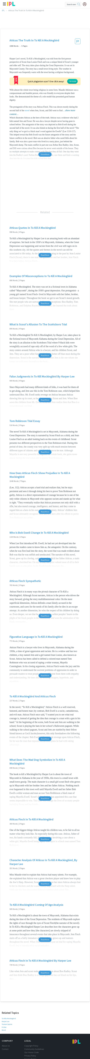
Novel (4, 1016)
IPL (3, 11)
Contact (5, 1035)
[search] (78, 4)
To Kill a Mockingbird (9, 1004)
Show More (45, 140)
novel (27, 96)
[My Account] (85, 4)
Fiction (4, 1013)
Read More (45, 241)
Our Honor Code (31, 1038)
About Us (6, 1031)
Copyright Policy (31, 1031)
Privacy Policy (30, 1041)
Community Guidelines (34, 1035)
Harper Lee (5, 1007)
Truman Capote (7, 1010)
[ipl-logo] (11, 5)
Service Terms (30, 1044)
